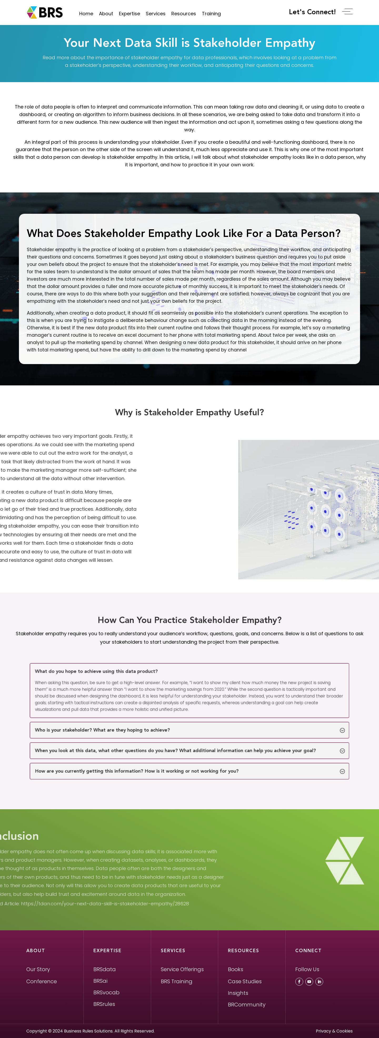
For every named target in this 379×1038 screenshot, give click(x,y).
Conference (41, 981)
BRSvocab (106, 992)
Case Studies (245, 981)
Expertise (129, 13)
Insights (238, 993)
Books (235, 969)
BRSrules (104, 1004)
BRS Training (176, 981)
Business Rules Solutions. (88, 1031)
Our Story (38, 969)
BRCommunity (247, 1004)
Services (156, 13)
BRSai (100, 981)
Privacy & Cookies (334, 1031)
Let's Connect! (315, 12)
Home (86, 13)
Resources (183, 13)
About (106, 13)
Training (211, 13)
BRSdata (104, 969)
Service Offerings (182, 969)
